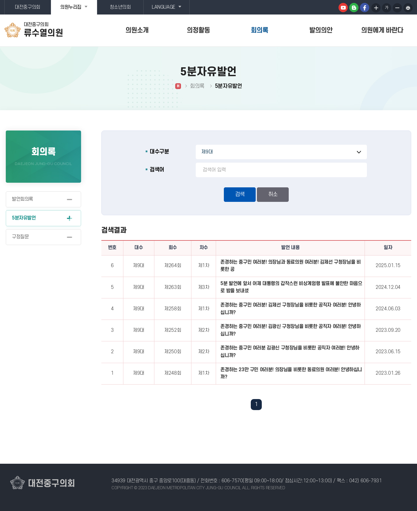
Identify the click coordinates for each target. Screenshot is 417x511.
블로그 (354, 7)
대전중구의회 (27, 7)
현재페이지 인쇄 (408, 7)
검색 (239, 194)
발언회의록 (22, 199)
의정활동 (198, 30)
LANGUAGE (163, 7)
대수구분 (159, 152)
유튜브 (343, 7)
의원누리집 (70, 7)
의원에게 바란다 (382, 30)
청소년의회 (120, 7)
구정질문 (20, 237)
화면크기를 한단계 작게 (397, 7)
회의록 (259, 30)
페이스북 (364, 7)
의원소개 (137, 30)
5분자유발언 (24, 218)
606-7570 (232, 480)
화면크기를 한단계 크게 (376, 7)
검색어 (157, 170)
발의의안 (320, 30)
